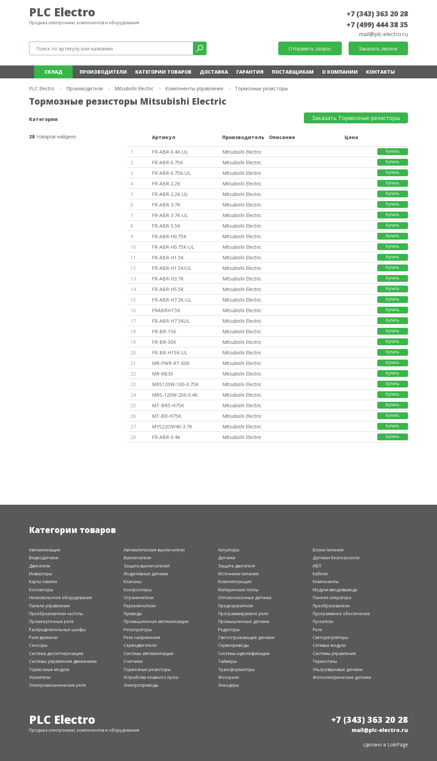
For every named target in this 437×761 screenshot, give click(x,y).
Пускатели (323, 621)
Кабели (320, 574)
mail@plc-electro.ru (383, 34)
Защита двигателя (236, 566)
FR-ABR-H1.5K (168, 257)
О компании (340, 72)
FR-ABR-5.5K (166, 226)
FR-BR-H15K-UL (169, 352)
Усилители (40, 677)
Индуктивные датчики (146, 574)
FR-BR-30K (164, 342)
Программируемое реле (243, 614)
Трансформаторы (236, 669)
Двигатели (39, 566)
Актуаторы (228, 550)
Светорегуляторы (330, 637)
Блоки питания (328, 550)
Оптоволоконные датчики (244, 597)
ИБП (317, 566)
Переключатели (140, 606)
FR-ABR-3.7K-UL (170, 215)
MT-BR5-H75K (168, 405)
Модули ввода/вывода (335, 590)
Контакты (380, 72)
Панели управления (49, 606)
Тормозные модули (49, 669)
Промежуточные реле (51, 621)
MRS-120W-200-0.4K (175, 395)
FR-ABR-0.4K (166, 437)
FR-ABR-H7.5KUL (171, 321)
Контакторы (41, 590)
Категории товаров (163, 72)
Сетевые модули (329, 645)
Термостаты (325, 661)
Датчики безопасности (336, 558)
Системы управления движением (63, 661)
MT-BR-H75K (166, 416)
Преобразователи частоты (56, 614)
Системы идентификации (244, 653)
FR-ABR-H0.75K (169, 236)
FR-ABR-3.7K (166, 204)
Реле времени (43, 637)
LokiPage (397, 744)
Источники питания (238, 574)
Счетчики (133, 661)
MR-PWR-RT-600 (170, 363)
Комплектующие (235, 581)
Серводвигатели (140, 645)
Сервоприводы (233, 645)
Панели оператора (332, 597)
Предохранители (235, 606)
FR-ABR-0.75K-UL (171, 173)
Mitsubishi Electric (134, 88)
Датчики (226, 558)
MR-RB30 (162, 373)
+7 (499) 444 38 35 (377, 24)
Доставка (214, 72)
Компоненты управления (194, 88)
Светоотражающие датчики (246, 637)
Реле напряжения (142, 637)
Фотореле (228, 677)
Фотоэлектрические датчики (342, 677)
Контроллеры (138, 590)
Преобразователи (331, 606)
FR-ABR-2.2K (166, 183)
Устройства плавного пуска (151, 677)
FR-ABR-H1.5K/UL (172, 268)
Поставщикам (293, 72)
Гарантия (250, 72)
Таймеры (227, 661)
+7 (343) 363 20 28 (377, 13)
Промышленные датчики (243, 621)
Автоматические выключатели (154, 550)
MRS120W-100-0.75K (175, 384)
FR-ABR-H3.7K (168, 278)
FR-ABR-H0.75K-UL (173, 247)
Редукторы (229, 630)
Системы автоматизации (148, 653)
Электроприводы (141, 685)
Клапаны (132, 581)
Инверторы (40, 574)
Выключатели (137, 558)
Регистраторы (138, 630)
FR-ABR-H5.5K (168, 289)
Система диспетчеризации (56, 653)
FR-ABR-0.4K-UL (170, 152)
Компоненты (326, 581)
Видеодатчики (43, 558)
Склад (53, 72)
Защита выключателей (147, 566)
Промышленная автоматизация (156, 621)
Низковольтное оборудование (60, 597)
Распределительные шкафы (57, 630)
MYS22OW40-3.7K (172, 426)
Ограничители (139, 597)
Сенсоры (38, 645)
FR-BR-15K (164, 331)
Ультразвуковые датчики (338, 669)
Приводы (133, 614)
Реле (317, 630)
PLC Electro (62, 12)
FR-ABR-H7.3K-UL (172, 299)
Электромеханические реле (57, 685)
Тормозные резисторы (147, 669)
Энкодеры (228, 685)
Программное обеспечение (341, 614)
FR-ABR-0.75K (167, 162)
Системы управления (334, 653)
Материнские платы (238, 590)
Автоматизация (44, 550)
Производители (103, 72)
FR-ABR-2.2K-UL (170, 194)
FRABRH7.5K (166, 310)
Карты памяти (43, 581)
